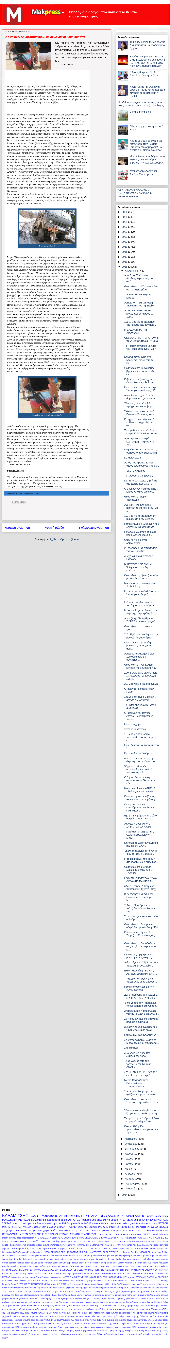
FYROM (66, 1223)
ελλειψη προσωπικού (104, 1298)
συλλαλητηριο (38, 1219)
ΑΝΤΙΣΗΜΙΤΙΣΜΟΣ (96, 1266)
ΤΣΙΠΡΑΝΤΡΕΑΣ (35, 1284)
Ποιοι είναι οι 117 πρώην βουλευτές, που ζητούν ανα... (138, 645)
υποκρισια (136, 1234)
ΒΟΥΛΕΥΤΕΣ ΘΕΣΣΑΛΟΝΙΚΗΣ (78, 1270)
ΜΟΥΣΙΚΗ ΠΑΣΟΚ (98, 1277)
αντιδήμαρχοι (82, 1288)
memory (72, 1259)
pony (158, 1259)
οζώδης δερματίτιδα (158, 1316)
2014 (125, 1194)
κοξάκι (152, 1309)
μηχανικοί (6, 1316)
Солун (121, 1334)
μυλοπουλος (37, 1316)
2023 (125, 226)
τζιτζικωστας (142, 1327)
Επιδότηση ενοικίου (25, 1273)
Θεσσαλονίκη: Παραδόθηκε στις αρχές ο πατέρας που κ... (140, 946)
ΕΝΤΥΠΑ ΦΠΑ (161, 1270)
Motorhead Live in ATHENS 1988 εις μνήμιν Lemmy (139, 790)
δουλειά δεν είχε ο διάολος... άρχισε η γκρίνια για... (140, 698)
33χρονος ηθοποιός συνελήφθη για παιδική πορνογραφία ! (138, 769)
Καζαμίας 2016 (132, 457)
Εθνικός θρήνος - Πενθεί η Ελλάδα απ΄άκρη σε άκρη (144, 74)
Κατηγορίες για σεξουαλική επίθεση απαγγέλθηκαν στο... (139, 422)
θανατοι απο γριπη (63, 1305)
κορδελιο (6, 1313)
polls (112, 1230)
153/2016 (94, 1248)
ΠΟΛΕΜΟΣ (163, 1277)
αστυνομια (82, 1245)
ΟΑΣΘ (35, 1216)
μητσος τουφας (19, 1223)
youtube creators (18, 1266)
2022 (125, 231)
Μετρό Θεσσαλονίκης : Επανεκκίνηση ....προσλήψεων (137, 1083)
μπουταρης (84, 1230)
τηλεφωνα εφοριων (11, 1331)
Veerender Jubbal (160, 1252)
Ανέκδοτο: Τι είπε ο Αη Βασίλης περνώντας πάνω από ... (140, 278)
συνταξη (83, 1327)
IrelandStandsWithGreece (14, 1252)
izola (16, 1259)
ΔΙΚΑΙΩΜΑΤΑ (113, 1270)
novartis (94, 1259)
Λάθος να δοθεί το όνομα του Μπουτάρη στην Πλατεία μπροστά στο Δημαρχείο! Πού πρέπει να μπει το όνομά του (146, 145)
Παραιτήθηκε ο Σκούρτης (138, 753)
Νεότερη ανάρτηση (17, 527)
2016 (125, 261)
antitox (12, 1256)
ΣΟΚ (115, 1281)
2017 (125, 256)
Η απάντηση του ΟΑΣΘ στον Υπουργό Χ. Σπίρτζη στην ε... (140, 594)
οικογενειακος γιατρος (12, 1320)
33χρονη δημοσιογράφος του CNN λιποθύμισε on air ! (140, 1028)
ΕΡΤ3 (12, 1273)
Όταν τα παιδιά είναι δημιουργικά (135, 541)
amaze (5, 1256)
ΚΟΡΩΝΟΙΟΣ (136, 1230)
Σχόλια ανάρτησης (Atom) (64, 539)
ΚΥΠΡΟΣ (136, 1273)
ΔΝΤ (122, 1270)
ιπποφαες (121, 1305)
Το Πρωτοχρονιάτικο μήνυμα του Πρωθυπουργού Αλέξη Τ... (140, 348)
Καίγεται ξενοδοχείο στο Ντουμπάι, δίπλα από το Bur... (139, 360)
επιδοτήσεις (50, 1302)
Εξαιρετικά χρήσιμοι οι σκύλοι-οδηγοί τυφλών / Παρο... (141, 817)
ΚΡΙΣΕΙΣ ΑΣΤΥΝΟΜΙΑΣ (20, 1227)
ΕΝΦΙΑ (5, 1273)
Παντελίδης (80, 1281)
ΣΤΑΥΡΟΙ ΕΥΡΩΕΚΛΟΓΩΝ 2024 (143, 1281)
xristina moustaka (160, 1263)
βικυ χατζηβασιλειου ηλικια (99, 1245)
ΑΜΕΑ (84, 1266)
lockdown (48, 1259)
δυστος (57, 1298)
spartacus (47, 1263)
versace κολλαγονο (135, 729)
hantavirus (163, 1256)
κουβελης (15, 1313)
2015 (125, 266)
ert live (79, 1256)
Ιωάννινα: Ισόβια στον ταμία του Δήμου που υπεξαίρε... (140, 604)
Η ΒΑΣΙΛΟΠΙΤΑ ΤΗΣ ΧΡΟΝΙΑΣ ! (135, 331)
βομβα (73, 1295)
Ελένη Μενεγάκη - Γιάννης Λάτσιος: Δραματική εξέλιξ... (141, 972)
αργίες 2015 (58, 1291)
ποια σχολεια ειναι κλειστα (114, 1320)
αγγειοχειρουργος (18, 1245)
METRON (163, 1223)
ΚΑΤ (128, 1273)
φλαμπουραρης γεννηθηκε (122, 1331)
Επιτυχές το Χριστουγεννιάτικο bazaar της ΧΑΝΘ (141, 844)
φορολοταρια (8, 1334)
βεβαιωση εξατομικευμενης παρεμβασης (33, 1295)
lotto (56, 1259)
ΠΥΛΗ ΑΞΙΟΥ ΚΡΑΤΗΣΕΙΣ (62, 1281)
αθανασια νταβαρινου (21, 1288)
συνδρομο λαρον (55, 1327)
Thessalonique (123, 1252)
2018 (125, 251)
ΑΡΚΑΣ (150, 1266)
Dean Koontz (150, 1248)
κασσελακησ (76, 1309)
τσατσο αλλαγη (58, 1331)
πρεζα (165, 1320)
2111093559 (104, 1248)
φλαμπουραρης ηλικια (145, 1331)
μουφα (114, 1219)
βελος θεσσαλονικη (61, 1295)
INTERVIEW (126, 1219)
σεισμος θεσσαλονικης (101, 1323)
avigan (5, 1238)
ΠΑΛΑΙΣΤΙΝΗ (26, 1241)
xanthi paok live (144, 1263)
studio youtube (59, 1263)
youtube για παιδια (36, 1266)
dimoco (58, 1256)
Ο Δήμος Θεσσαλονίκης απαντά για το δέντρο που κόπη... (140, 780)
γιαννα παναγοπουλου (143, 1295)
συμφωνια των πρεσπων (117, 1234)
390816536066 (118, 1248)
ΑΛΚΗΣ (76, 1266)
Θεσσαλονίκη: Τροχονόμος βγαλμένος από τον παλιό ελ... (139, 371)
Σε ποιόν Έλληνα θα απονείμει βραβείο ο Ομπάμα (141, 1020)
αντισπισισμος (109, 1288)
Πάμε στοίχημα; (133, 724)
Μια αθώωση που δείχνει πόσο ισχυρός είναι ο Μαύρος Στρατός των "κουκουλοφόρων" (147, 159)
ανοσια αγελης (42, 1245)
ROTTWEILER (76, 1252)
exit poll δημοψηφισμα (121, 1256)
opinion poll (104, 1259)
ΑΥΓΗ (157, 1266)
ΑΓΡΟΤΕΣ (74, 1219)
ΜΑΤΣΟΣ (66, 1277)
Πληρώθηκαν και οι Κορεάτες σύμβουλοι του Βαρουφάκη (140, 451)
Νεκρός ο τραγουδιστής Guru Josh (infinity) (140, 585)
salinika (12, 1263)
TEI (95, 1252)
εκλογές (78, 1298)
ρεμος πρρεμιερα (82, 1323)
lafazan (26, 1259)
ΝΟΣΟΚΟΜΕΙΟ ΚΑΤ (117, 1277)
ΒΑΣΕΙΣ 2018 (48, 1270)
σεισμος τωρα (119, 1323)
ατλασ (106, 1291)
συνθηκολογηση (71, 1327)
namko (87, 1259)
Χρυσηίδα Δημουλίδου (101, 1284)
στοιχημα (24, 1327)
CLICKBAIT (138, 1248)
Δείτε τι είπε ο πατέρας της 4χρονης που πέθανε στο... (140, 760)
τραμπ (36, 1331)
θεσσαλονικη (142, 1223)
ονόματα (26, 1320)
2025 (125, 217)
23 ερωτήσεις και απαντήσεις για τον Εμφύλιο (140, 550)
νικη (98, 1316)
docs (19, 1238)
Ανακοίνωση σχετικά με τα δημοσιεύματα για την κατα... (141, 397)
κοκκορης (144, 1309)
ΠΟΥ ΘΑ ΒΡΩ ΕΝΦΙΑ (38, 1281)
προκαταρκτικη (114, 1223)
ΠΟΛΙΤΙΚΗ (7, 1281)
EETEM (160, 1248)
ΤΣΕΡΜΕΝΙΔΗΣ (143, 1241)
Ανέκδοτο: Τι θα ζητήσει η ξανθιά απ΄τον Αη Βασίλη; (139, 304)
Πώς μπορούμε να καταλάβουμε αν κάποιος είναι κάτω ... (139, 807)
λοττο (96, 1313)
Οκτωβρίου (131, 1143)
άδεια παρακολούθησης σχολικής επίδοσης (144, 1284)
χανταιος (37, 1334)
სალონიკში (156, 1334)
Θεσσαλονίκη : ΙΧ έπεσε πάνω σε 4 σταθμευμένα (141, 288)
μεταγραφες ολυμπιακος (110, 1313)
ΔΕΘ (74, 1238)
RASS (57, 1252)
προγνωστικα (8, 1323)
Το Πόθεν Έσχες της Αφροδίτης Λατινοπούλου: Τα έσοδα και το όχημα (147, 45)
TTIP (113, 1252)
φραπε (17, 1334)
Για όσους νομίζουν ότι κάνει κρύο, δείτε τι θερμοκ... (140, 534)
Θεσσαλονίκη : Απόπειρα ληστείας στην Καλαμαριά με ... (141, 1102)
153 (86, 1248)
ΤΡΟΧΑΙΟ (71, 1227)
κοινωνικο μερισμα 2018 (128, 1309)
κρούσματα (32, 1313)
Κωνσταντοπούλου (133, 1238)
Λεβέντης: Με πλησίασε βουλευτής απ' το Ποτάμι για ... (141, 507)
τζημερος (61, 1248)
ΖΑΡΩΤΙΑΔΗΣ (41, 1273)
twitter (109, 1263)
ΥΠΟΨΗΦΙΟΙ (146, 1219)
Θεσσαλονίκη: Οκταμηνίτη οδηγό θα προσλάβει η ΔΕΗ (141, 926)
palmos (106, 1230)
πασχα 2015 (95, 1320)
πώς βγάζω (61, 1323)
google (155, 1256)
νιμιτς (39, 1248)
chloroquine (34, 1256)
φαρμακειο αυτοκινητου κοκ (96, 1331)
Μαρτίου (130, 1178)
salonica (20, 1263)
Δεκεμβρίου (132, 271)
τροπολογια (45, 1331)
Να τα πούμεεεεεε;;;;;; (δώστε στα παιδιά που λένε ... (140, 482)
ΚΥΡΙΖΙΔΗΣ (149, 1230)
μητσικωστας (162, 1313)
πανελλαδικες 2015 (65, 1320)
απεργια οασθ (35, 1230)
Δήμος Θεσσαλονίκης (134, 1270)
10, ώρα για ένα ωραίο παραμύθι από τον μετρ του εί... (140, 737)
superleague (72, 1263)
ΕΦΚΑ (157, 1220)
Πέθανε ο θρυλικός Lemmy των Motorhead (139, 988)
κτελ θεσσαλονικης (68, 1230)
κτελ (44, 1227)
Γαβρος (97, 1270)
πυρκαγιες (50, 1323)
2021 (125, 236)
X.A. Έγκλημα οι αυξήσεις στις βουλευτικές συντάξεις (141, 636)
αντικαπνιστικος (96, 1288)
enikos (72, 1256)
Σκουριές (15, 1284)
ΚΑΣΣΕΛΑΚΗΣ (119, 1273)
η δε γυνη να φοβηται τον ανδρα (127, 1245)
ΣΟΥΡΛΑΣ (122, 1281)
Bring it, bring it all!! (140, 111)
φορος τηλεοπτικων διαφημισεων (44, 1223)
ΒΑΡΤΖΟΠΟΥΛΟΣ (32, 1270)
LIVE (93, 1230)
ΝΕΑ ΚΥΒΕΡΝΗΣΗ (10, 1241)
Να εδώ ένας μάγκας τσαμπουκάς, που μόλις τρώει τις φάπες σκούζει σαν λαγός (141, 104)
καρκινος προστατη (61, 1309)
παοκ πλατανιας (82, 1320)
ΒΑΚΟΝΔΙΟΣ (18, 1270)
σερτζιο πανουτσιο (135, 1323)
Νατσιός (131, 1277)
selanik (34, 1263)
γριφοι (46, 1230)
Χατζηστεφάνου (74, 1284)
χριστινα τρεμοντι (83, 1334)
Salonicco (88, 1252)
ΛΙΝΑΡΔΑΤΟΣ (135, 1216)
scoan (27, 1263)
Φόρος (53, 1284)
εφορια (115, 1302)
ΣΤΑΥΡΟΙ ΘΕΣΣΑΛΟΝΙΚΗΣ (99, 1241)
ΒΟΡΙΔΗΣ (59, 1270)
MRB (4, 1227)
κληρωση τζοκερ (151, 1245)
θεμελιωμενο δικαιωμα (105, 1305)
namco (80, 1259)
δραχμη (49, 1298)
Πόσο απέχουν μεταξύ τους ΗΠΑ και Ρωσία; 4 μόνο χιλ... (141, 798)
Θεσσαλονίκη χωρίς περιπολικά (135, 498)
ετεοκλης (89, 1302)
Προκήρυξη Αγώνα (94, 1281)
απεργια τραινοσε (160, 1288)
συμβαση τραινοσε (38, 1327)
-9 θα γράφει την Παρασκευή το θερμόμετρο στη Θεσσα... (141, 1004)
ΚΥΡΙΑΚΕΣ (146, 1273)
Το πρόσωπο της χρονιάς (138, 475)
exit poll (106, 1256)
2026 (125, 212)
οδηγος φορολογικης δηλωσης (133, 1316)
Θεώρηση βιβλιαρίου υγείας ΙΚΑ (78, 1273)
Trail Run (135, 1252)
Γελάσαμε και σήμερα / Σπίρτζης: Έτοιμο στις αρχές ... (141, 935)
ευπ (95, 1302)
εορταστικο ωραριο (18, 1302)
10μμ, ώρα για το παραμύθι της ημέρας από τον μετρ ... (140, 323)
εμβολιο (150, 1298)
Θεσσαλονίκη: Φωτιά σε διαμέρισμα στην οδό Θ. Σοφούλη (138, 870)
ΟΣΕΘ (37, 1227)
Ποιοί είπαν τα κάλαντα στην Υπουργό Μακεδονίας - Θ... (140, 389)
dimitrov (12, 1238)
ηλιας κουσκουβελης (17, 1305)
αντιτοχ (120, 1288)
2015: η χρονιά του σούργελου (141, 683)
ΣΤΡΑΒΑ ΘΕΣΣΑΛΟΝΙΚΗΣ (105, 1216)
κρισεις (33, 1248)
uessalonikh (118, 1263)
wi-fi (134, 1263)
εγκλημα (65, 1298)
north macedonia (157, 1216)
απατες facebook (131, 1288)
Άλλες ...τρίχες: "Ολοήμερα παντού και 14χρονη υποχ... (141, 888)
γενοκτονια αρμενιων (101, 1295)
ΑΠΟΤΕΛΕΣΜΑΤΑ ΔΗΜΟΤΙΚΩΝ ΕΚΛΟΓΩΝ (126, 1266)
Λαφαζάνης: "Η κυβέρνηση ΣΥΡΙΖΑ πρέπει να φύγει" (139, 620)
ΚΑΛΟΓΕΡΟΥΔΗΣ (103, 1273)
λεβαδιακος (88, 1313)
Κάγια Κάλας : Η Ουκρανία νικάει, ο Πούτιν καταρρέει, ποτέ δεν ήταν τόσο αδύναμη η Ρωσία (147, 91)
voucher (128, 1263)
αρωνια (89, 1291)
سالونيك (147, 1334)
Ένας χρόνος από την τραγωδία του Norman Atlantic (137, 1064)
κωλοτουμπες (52, 1313)
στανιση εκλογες (160, 1323)
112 (68, 1248)
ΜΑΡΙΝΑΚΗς (148, 1238)
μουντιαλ (51, 1227)
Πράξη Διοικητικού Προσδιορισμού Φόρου (52, 1241)
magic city (63, 1259)
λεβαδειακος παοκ (74, 1313)
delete (64, 1219)
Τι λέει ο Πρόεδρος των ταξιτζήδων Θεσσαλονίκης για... (140, 908)
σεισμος (153, 1223)
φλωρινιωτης (162, 1331)
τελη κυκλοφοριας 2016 (125, 1327)
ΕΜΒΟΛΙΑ (149, 1270)
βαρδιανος (125, 1291)
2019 (125, 246)
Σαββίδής (163, 1281)
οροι (33, 1320)
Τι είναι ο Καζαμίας (134, 470)
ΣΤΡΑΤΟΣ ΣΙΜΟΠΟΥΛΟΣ (83, 1234)
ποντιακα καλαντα (135, 1320)
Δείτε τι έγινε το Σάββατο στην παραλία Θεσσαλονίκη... (141, 964)
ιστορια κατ (139, 1305)
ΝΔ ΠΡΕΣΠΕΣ (161, 1238)
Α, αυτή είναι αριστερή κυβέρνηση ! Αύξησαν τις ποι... (139, 441)
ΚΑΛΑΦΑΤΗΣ (84, 1223)
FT (166, 1248)
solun (40, 1263)
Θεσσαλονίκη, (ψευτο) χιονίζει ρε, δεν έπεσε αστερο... (141, 577)
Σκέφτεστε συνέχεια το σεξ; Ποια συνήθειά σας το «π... (140, 413)
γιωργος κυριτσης (10, 1298)
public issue (122, 1230)
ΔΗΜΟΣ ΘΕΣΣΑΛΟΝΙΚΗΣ (89, 1238)
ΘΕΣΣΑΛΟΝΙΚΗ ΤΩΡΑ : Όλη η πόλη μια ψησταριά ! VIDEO (141, 339)
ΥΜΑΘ (47, 1284)
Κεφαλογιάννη (17, 1277)
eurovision (97, 1256)
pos (94, 1219)
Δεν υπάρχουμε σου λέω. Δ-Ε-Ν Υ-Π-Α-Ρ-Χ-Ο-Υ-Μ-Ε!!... (141, 996)
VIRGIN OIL (145, 1252)
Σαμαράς (6, 1284)
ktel (20, 1259)
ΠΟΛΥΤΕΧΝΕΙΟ (20, 1281)
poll (136, 1219)
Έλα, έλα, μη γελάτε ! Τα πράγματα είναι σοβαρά (138, 405)
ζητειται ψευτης (146, 1302)
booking (24, 1256)
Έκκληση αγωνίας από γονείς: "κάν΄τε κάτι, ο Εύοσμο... (141, 852)
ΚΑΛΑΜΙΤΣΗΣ (15, 1215)
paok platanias (148, 1259)
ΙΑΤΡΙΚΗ (120, 1238)
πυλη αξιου (39, 1323)
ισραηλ (130, 1305)
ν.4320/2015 (50, 1316)
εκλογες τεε (88, 1298)
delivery (50, 1256)
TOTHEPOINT (103, 1252)
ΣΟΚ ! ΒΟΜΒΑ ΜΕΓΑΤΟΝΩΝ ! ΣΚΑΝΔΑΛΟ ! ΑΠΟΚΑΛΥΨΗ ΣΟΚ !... (141, 675)
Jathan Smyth (36, 1252)
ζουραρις (158, 1302)
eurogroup (87, 1256)
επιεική (69, 1302)
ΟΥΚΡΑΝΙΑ (141, 1277)
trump (103, 1263)
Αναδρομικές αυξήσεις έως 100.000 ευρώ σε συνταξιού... (139, 656)
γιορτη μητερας (161, 1295)
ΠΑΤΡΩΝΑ (152, 1277)
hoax (99, 1230)
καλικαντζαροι (35, 1309)
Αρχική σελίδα (54, 527)
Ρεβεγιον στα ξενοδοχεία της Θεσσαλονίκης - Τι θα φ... (140, 381)
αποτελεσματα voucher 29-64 (63, 1245)
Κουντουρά (30, 1277)
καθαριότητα (23, 1309)
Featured (86, 1219)
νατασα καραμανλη (66, 1316)
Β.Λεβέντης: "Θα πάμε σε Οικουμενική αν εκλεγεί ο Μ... (139, 897)
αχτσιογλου (115, 1291)
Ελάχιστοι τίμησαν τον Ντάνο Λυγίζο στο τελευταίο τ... (140, 880)
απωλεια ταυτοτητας (43, 1291)
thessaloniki (95, 1263)
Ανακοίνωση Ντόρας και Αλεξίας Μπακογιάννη (143, 173)
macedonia (49, 1216)
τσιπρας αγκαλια (74, 1331)
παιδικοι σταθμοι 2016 (46, 1320)
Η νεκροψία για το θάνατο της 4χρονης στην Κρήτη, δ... (140, 612)
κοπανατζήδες (161, 1309)
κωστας (62, 1313)
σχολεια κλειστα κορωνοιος (101, 1327)
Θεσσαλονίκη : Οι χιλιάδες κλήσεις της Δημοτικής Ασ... (140, 666)
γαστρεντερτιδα (84, 1295)
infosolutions (7, 1259)
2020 (125, 241)
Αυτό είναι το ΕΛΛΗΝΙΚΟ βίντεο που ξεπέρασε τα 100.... (138, 313)
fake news (137, 1256)
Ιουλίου (129, 1158)
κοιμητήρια (111, 1309)
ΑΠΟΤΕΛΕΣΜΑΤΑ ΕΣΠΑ (46, 1238)
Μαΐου (128, 1168)
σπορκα (148, 1323)
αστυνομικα (98, 1291)
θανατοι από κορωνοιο (83, 1305)
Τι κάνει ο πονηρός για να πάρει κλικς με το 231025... (140, 980)
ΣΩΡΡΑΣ (6, 1223)
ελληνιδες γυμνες (122, 1298)
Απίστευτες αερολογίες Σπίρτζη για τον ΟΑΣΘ (137, 825)
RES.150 (65, 1252)
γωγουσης (34, 1298)
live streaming (37, 1259)
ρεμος (70, 1323)
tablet (81, 1263)
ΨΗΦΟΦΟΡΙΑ (118, 1284)
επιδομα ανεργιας (36, 1302)
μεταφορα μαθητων (147, 1313)
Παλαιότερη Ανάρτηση (94, 527)
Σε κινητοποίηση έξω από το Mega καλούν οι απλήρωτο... (141, 1042)
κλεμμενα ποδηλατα (97, 1309)
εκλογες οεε (129, 1223)
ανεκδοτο (31, 1245)
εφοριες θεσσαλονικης (129, 1302)
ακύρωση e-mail (38, 1288)
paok (129, 1259)
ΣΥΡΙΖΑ (61, 1227)
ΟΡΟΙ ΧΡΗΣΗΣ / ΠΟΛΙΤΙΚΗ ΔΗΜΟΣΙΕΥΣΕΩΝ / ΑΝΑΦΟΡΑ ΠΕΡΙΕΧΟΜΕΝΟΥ (135, 193)
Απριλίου (130, 1173)
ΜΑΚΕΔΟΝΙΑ (9, 1219)
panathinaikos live (118, 1259)
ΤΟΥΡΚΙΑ (130, 1241)
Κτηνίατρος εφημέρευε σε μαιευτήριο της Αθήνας (138, 956)
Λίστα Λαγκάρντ (43, 1277)
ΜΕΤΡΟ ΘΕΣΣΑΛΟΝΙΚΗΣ (33, 1234)
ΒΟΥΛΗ (67, 1238)
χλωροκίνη (46, 1334)
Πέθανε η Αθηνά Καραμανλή (140, 1035)
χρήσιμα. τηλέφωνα (60, 1334)
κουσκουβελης (99, 1223)
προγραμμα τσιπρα (24, 1323)
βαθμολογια (103, 1219)
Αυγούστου (131, 1153)
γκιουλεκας (24, 1298)
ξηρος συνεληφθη (110, 1316)
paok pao (136, 1259)
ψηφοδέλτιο (97, 1334)
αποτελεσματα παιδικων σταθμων (17, 1291)
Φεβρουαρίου (133, 1183)
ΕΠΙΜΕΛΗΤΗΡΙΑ (140, 1227)
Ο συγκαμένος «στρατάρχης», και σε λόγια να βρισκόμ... (141, 490)
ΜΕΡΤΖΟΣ (24, 1219)
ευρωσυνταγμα (104, 1302)
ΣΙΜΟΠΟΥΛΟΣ (79, 1241)
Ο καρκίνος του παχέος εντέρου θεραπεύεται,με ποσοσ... (138, 716)
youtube (5, 1266)
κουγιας (23, 1313)
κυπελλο (41, 1313)
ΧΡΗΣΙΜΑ (61, 1284)
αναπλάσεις (52, 1288)
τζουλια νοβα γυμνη (158, 1327)
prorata (164, 1259)
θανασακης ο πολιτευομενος (40, 1305)
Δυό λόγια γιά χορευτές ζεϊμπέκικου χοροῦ (137, 1055)
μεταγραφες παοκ (130, 1313)
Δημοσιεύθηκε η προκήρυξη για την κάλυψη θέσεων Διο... (141, 1012)
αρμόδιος (80, 1291)
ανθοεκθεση (21, 1230)
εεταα (71, 1298)
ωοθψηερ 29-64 (110, 1334)
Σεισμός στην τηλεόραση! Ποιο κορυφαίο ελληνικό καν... (141, 1120)
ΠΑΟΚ (164, 1220)
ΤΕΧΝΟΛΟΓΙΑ (118, 1241)
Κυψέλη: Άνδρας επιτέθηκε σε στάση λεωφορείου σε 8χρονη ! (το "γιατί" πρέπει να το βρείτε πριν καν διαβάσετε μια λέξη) (147, 61)
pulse (74, 1223)
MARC (101, 1227)
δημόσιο (54, 1230)
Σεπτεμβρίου (132, 1148)
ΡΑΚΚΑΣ (108, 1281)
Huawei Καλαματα (159, 1234)
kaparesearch (28, 1238)
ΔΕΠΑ (103, 1270)
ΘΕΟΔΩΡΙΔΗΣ (55, 1273)
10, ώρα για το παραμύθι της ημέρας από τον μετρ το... (140, 517)
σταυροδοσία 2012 (10, 1327)
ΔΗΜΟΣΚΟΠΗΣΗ (71, 1216)
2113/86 (146, 1234)
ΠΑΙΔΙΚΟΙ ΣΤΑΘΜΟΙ (58, 1234)
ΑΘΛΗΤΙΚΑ (67, 1266)
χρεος (72, 1334)
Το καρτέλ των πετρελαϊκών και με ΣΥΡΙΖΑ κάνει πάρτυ (140, 432)
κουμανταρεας (22, 1248)
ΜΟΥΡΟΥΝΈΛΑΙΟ (80, 1277)
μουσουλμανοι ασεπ (21, 1316)
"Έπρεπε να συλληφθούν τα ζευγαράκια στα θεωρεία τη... (141, 1112)
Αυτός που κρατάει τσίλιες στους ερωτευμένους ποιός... (141, 464)
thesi (87, 1263)
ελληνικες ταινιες (138, 1298)
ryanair (5, 1263)
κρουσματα (53, 1219)
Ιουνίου (129, 1163)
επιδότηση (61, 1302)
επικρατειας (78, 1302)
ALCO (128, 1248)
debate (43, 1256)
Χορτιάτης (85, 1284)
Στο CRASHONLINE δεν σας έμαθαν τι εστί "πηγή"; (140, 1074)
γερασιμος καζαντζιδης (121, 1295)
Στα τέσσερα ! (132, 1047)
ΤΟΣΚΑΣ (23, 1284)
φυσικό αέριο (27, 1334)
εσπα (100, 1234)
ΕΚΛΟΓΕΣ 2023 (108, 1238)
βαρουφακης (137, 1291)
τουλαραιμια (26, 1331)
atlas (18, 1256)
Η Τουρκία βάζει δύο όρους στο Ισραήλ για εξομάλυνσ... (141, 860)
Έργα (48, 1266)
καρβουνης (47, 1309)
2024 (125, 222)
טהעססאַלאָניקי (131, 1334)
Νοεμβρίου (131, 1138)
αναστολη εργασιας (66, 1288)
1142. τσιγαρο (77, 1248)
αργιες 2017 (70, 1291)
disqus (65, 1256)
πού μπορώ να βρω (152, 1320)
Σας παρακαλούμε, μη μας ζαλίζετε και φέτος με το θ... (140, 1093)
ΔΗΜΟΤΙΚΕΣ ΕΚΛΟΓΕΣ (118, 1227)
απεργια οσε (145, 1288)
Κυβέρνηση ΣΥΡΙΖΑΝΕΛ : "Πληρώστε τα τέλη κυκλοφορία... (138, 567)
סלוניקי (141, 1334)
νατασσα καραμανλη (85, 1316)
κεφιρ (85, 1309)
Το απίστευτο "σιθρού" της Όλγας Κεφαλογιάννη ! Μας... (139, 834)
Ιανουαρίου (131, 1188)
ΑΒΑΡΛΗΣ (56, 1266)
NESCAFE (49, 1252)
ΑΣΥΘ (60, 1238)
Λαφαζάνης (56, 1277)
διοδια (42, 1298)
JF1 (28, 1252)
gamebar (147, 1256)
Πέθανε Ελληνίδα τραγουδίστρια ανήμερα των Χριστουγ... (141, 1129)
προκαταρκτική (49, 1248)
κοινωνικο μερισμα (87, 1227)
